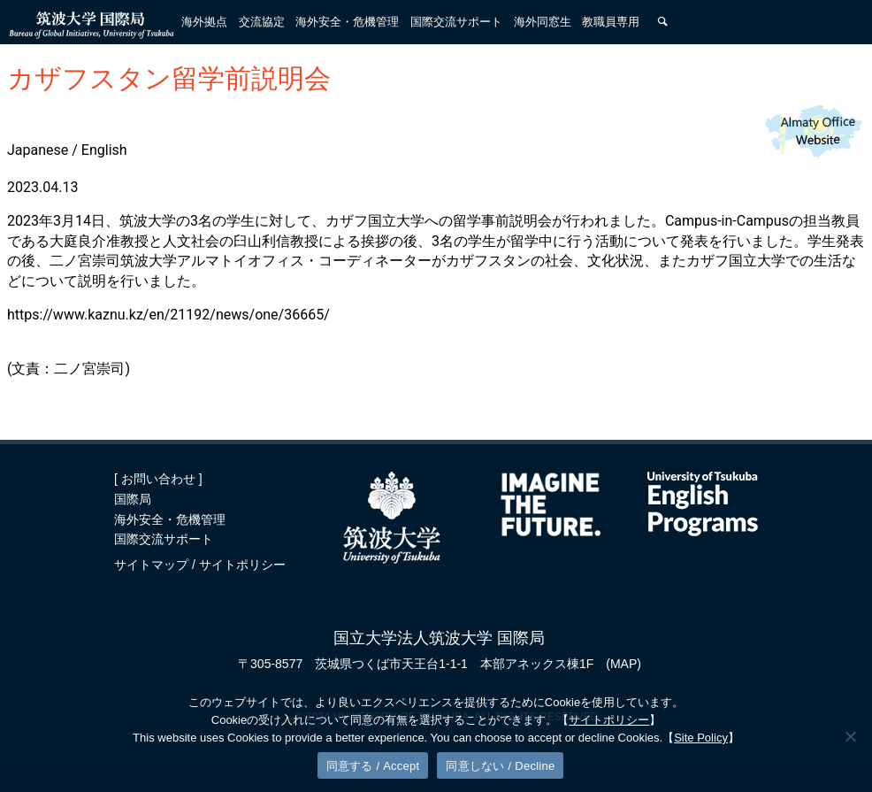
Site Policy (701, 737)
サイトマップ (153, 564)
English (104, 150)
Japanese (37, 150)
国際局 (132, 499)
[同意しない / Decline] (850, 736)
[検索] (662, 22)
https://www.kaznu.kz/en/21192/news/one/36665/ (168, 314)
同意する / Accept (373, 766)
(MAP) (623, 664)
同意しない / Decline (500, 766)
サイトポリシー (242, 564)
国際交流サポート (163, 539)
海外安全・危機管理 (170, 519)
